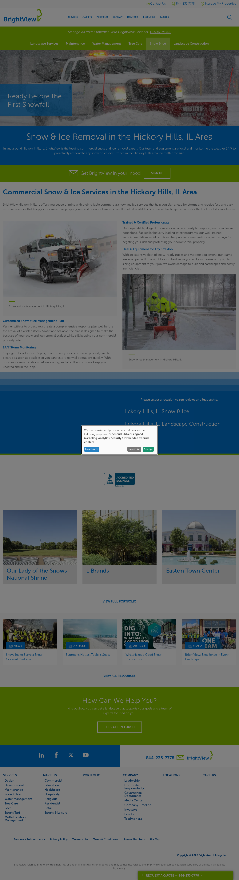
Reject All (134, 449)
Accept (148, 449)
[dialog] (120, 440)
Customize (91, 449)
